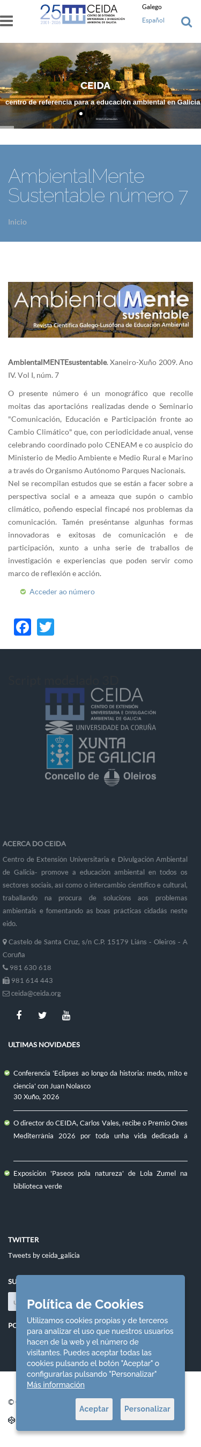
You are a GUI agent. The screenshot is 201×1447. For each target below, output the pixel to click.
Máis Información (106, 119)
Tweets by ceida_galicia (44, 1255)
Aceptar (94, 1409)
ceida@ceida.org (33, 993)
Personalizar (147, 1409)
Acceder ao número (62, 591)
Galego (152, 7)
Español (153, 20)
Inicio (17, 221)
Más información (56, 1385)
